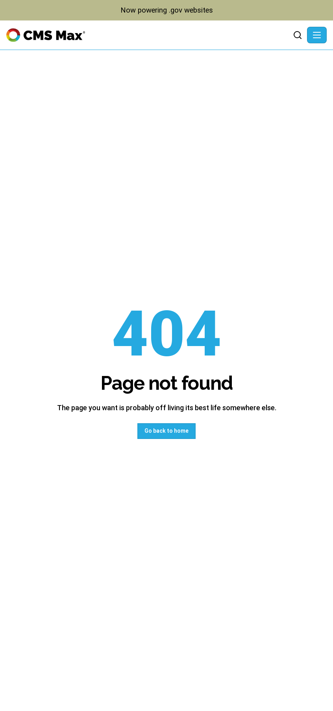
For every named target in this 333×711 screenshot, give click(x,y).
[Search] (297, 35)
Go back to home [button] (166, 431)
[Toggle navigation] (317, 35)
